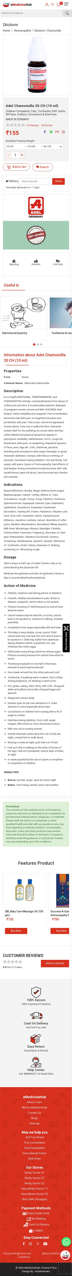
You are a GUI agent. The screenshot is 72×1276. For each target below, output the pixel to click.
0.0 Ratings (33, 125)
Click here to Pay (66, 638)
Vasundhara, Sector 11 (34, 1189)
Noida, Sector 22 (34, 1183)
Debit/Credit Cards (36, 1213)
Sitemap (35, 1124)
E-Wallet (36, 1231)
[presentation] (7, 906)
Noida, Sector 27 (34, 1178)
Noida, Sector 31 (34, 1173)
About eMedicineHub (34, 1108)
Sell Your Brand (35, 1137)
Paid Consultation (34, 1148)
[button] (34, 344)
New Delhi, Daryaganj (34, 1199)
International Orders (34, 1153)
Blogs (34, 1118)
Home (6, 31)
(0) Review (47, 125)
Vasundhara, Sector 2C (34, 1194)
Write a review (55, 963)
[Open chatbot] (65, 1255)
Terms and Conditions (24, 1255)
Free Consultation (34, 1143)
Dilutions (39, 31)
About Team (34, 1102)
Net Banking (36, 1219)
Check (58, 181)
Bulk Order (34, 1159)
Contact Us (34, 1113)
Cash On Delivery (36, 1224)
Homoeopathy (22, 31)
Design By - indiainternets (36, 1271)
